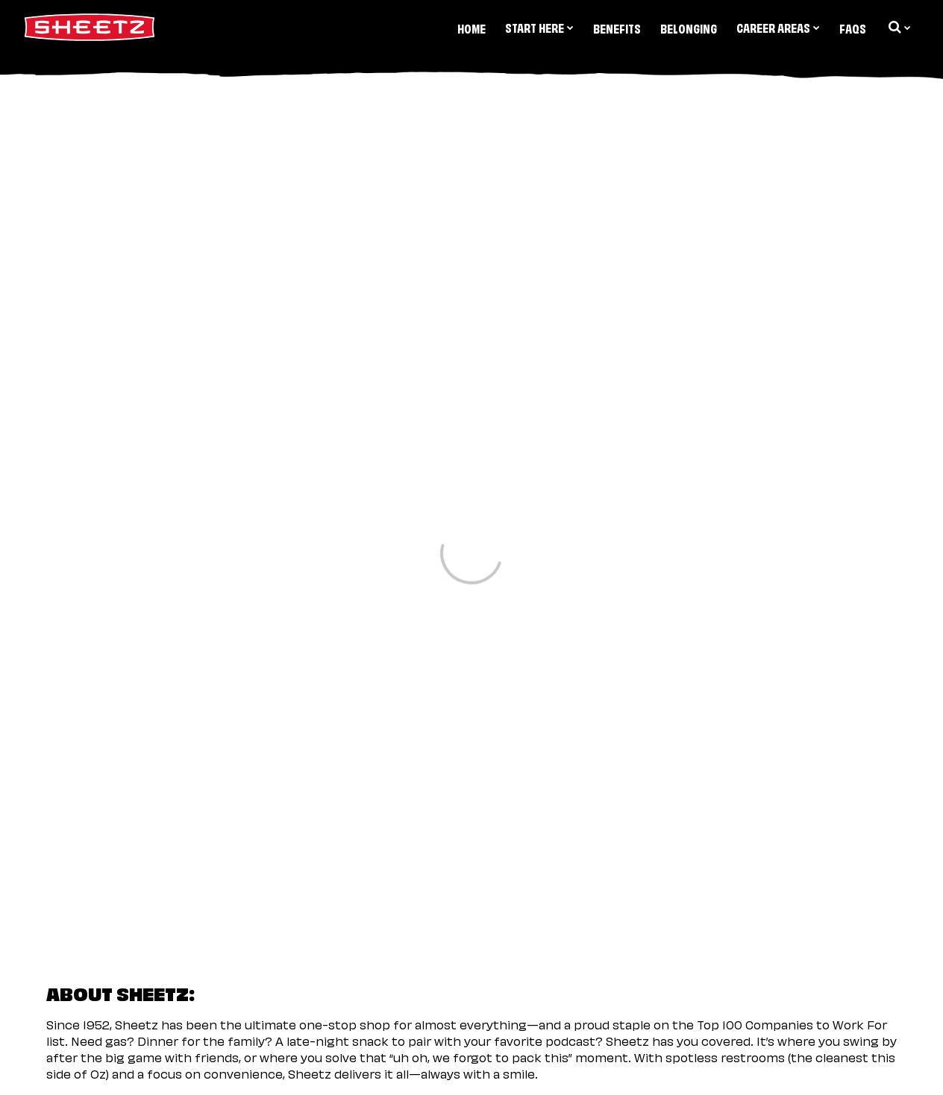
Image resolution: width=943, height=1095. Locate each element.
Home (471, 28)
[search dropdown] (898, 27)
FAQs (852, 28)
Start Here (539, 27)
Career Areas (778, 27)
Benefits (617, 28)
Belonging (688, 28)
